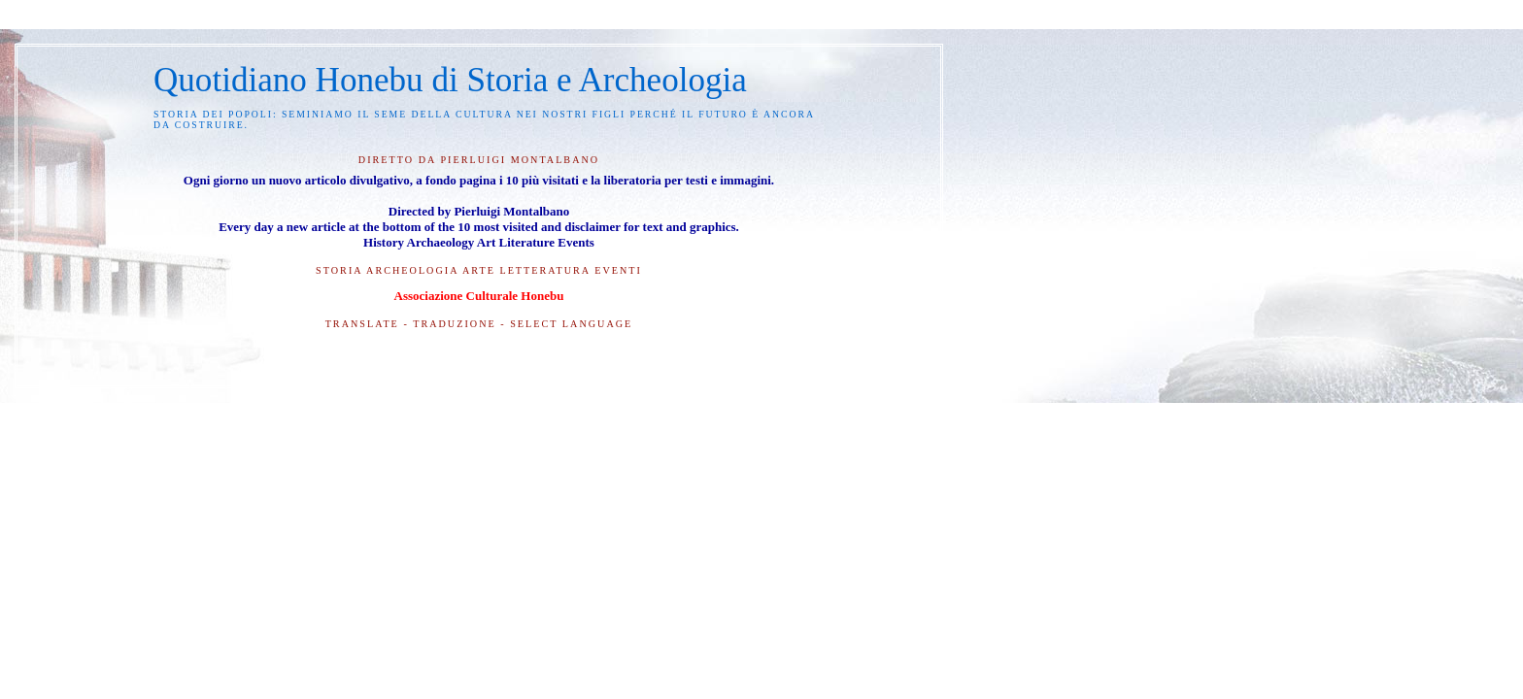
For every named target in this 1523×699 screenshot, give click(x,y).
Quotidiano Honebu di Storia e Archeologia (450, 80)
